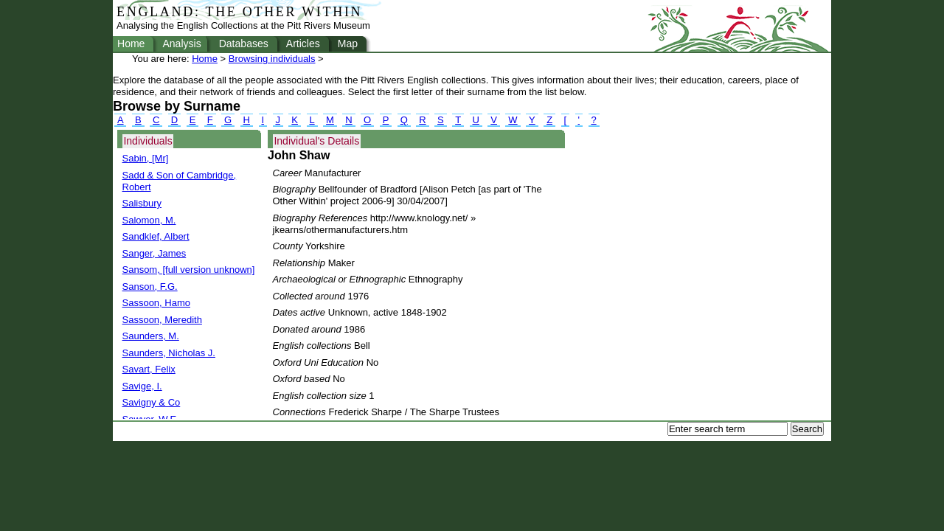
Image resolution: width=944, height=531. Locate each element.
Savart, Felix (149, 369)
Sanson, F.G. (150, 286)
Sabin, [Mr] (145, 158)
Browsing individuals (272, 58)
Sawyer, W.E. (150, 419)
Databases (243, 43)
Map (348, 43)
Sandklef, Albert (156, 236)
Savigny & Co (151, 402)
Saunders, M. (150, 335)
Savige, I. (142, 386)
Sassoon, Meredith (162, 319)
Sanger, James (154, 253)
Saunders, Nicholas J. (168, 352)
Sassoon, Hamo (156, 302)
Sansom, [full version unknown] (188, 269)
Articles (303, 43)
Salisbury (142, 203)
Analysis (181, 43)
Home (131, 43)
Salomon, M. (149, 220)
